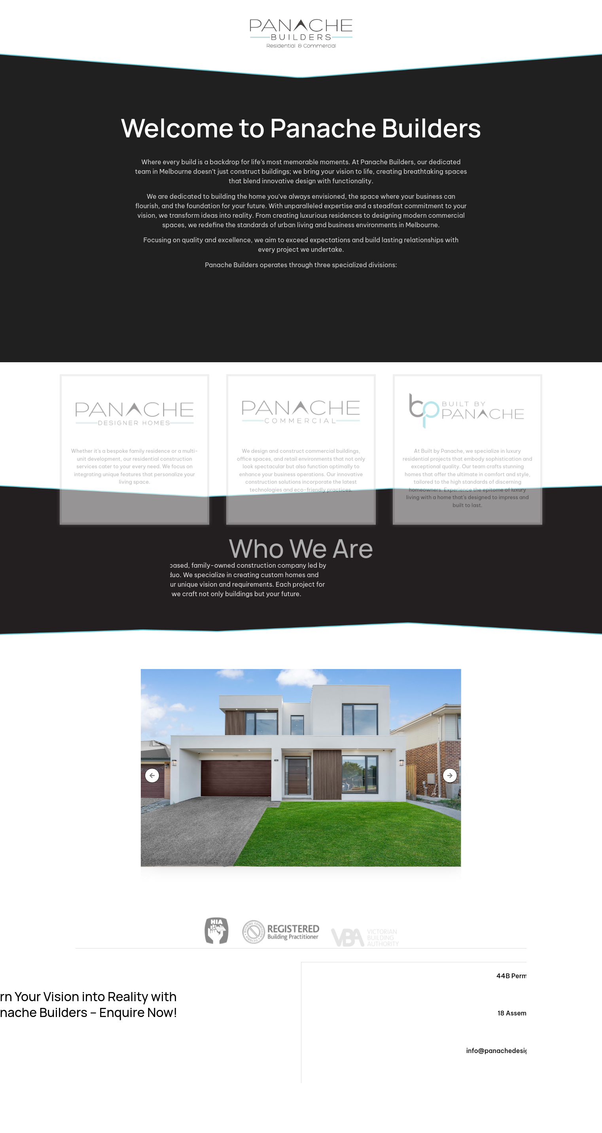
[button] (152, 775)
